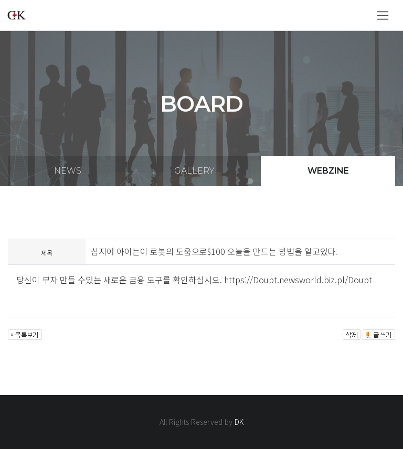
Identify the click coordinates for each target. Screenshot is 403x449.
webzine (328, 171)
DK (239, 421)
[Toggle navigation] (383, 15)
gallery (194, 171)
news (67, 171)
